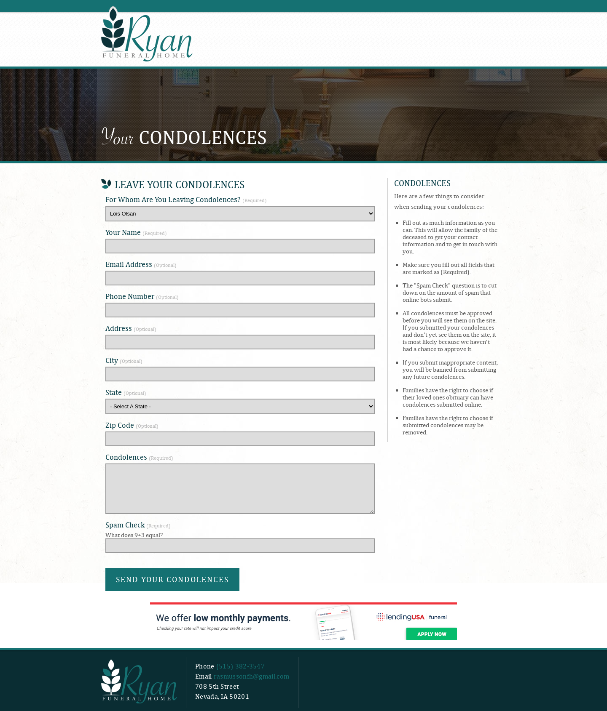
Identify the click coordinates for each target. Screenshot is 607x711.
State (125, 392)
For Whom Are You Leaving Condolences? (186, 199)
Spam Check (138, 524)
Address (130, 328)
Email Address (141, 264)
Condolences (139, 457)
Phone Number (142, 296)
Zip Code (131, 425)
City (123, 360)
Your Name (136, 232)
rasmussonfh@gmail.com (251, 676)
